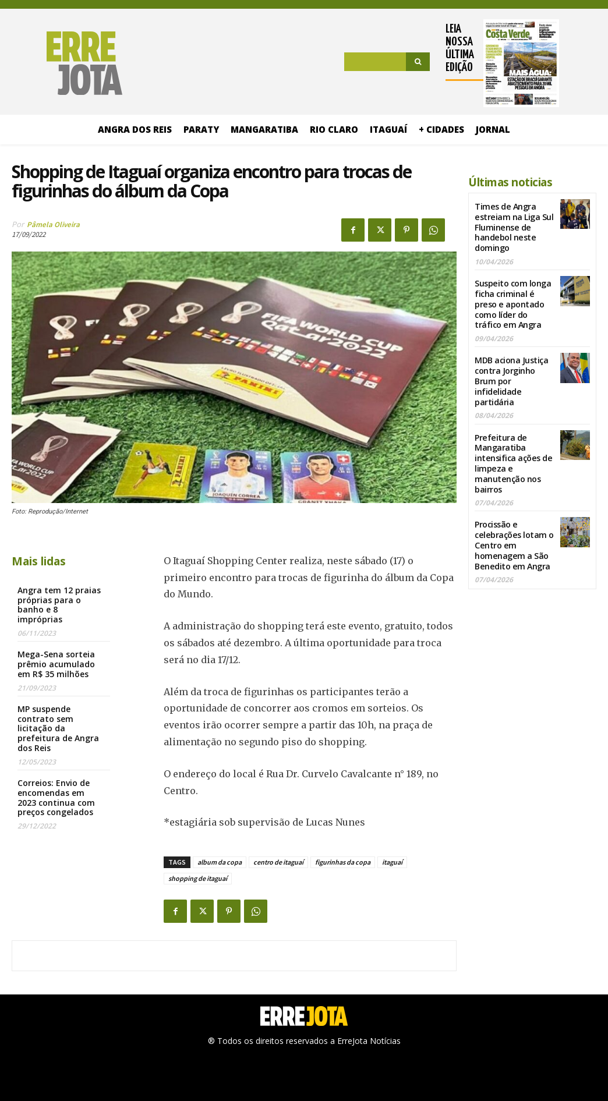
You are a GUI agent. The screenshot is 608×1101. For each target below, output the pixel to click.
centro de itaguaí (278, 862)
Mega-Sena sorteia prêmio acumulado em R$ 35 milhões (56, 664)
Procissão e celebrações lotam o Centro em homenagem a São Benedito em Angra (513, 531)
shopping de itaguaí (197, 878)
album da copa (219, 862)
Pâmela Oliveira (53, 224)
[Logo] (67, 63)
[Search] (418, 61)
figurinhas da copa (342, 862)
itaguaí (392, 862)
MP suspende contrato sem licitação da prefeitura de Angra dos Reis (58, 728)
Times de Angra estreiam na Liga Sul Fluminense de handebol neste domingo (513, 225)
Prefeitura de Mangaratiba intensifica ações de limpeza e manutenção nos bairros (512, 453)
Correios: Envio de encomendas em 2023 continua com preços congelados (56, 797)
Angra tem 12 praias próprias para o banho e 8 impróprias (59, 605)
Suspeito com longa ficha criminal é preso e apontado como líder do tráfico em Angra (512, 299)
